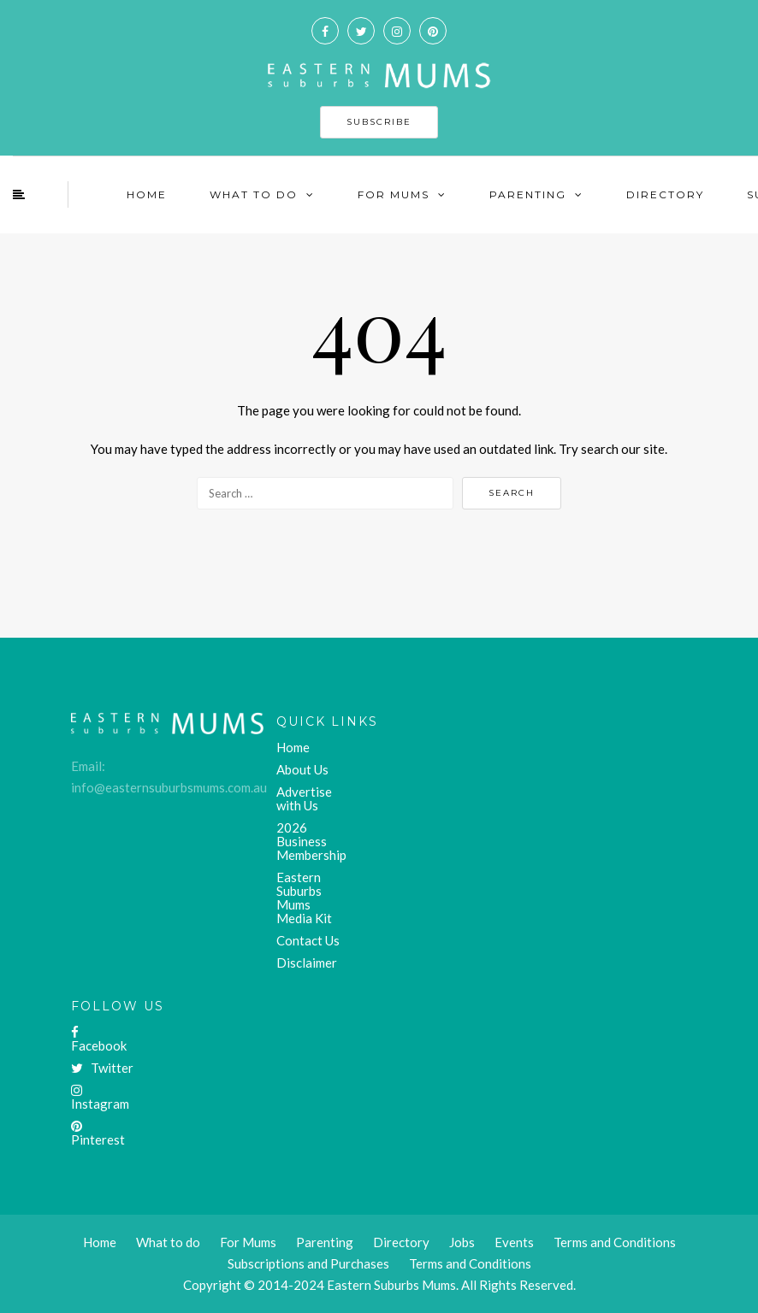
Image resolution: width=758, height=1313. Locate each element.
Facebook (99, 1039)
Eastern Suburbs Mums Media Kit (304, 897)
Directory (665, 194)
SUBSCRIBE (379, 121)
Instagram (100, 1097)
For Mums (393, 194)
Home (147, 194)
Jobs (462, 1242)
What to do (168, 1242)
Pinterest (98, 1133)
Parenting (527, 194)
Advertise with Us (304, 798)
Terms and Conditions (470, 1263)
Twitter (102, 1067)
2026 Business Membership (311, 841)
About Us (302, 769)
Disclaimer (306, 962)
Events (514, 1242)
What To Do (254, 194)
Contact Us (308, 940)
